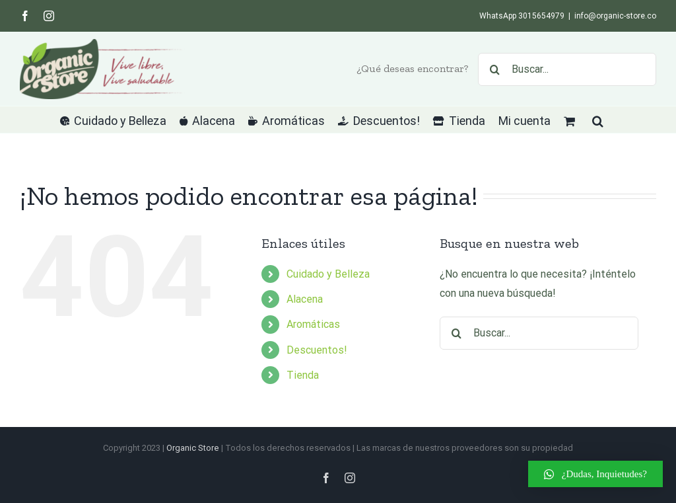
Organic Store (192, 448)
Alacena (305, 299)
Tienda (303, 375)
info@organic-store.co (615, 15)
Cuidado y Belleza (328, 274)
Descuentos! (317, 350)
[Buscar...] (567, 69)
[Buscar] (494, 69)
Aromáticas (313, 324)
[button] (597, 119)
